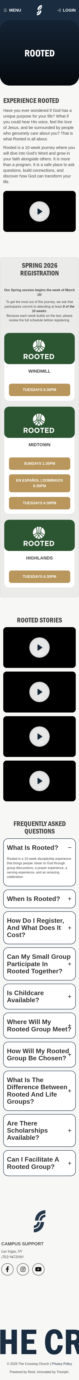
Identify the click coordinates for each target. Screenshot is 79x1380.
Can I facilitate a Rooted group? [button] (33, 1163)
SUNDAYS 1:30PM (39, 463)
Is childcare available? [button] (25, 996)
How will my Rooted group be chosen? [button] (38, 1054)
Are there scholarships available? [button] (27, 1130)
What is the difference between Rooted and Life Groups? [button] (37, 1090)
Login (66, 10)
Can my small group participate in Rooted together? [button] (39, 964)
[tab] (39, 847)
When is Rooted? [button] (33, 898)
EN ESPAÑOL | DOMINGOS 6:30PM (39, 483)
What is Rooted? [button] (32, 847)
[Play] (39, 211)
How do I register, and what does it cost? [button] (35, 927)
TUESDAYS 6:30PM (39, 390)
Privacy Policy (62, 1364)
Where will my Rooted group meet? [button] (39, 1025)
